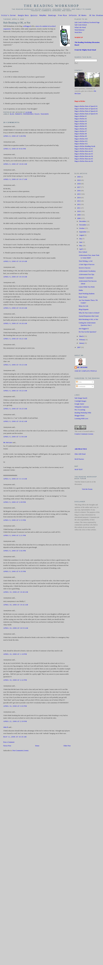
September (83, 232)
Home (37, 746)
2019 (79, 181)
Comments (80, 387)
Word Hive (78, 33)
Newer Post (7, 746)
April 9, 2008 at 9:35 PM (14, 572)
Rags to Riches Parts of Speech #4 (86, 114)
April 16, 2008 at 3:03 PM (15, 706)
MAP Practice (79, 459)
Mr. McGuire (7, 443)
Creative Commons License (84, 434)
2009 (79, 215)
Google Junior (79, 404)
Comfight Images (80, 401)
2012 (79, 205)
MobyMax (42, 16)
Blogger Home (80, 416)
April (81, 249)
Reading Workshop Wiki (83, 413)
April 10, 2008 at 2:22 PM (15, 680)
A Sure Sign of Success (86, 265)
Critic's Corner (8, 16)
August (81, 235)
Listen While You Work (87, 287)
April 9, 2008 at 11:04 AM (15, 437)
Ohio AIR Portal (80, 454)
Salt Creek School (81, 25)
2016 (79, 191)
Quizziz (34, 16)
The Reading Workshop (51, 6)
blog (12, 114)
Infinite (73, 16)
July (80, 239)
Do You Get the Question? (87, 332)
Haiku (81, 291)
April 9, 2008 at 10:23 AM (15, 365)
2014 (79, 198)
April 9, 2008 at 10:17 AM (15, 180)
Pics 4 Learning (80, 410)
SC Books (82, 16)
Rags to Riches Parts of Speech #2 (86, 109)
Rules (37, 114)
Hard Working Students (87, 294)
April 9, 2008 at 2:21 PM (14, 536)
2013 (79, 201)
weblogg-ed (27, 26)
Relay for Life (83, 306)
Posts (79, 382)
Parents (18, 114)
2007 (79, 348)
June (81, 242)
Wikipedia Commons (82, 407)
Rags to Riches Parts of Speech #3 (86, 111)
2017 (79, 188)
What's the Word (80, 28)
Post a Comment (8, 742)
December (82, 222)
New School (83, 252)
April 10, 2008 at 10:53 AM (15, 628)
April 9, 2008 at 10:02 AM (15, 164)
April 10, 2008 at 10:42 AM (15, 605)
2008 (79, 219)
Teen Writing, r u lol (85, 261)
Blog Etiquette (84, 310)
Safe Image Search (81, 398)
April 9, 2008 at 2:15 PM (14, 520)
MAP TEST (79, 470)
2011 (79, 208)
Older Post (67, 746)
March (81, 337)
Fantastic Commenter (86, 278)
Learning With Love (81, 419)
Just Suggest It (84, 329)
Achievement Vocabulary (87, 271)
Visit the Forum (87, 489)
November (83, 225)
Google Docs (23, 16)
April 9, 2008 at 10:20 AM (15, 308)
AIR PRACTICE (81, 449)
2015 (79, 194)
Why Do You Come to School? (89, 313)
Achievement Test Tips (86, 275)
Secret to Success (84, 268)
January (82, 343)
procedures (28, 114)
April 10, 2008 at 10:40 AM (15, 592)
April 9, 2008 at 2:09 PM (14, 502)
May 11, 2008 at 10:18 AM (15, 737)
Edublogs (52, 16)
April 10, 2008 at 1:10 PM (15, 654)
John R (5, 728)
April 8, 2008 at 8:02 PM (14, 149)
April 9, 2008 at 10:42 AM (15, 422)
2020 (79, 177)
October (82, 229)
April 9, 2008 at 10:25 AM (15, 409)
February (82, 340)
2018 (79, 184)
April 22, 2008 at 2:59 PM (15, 722)
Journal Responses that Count (89, 316)
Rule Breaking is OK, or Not (16, 23)
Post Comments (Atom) (20, 751)
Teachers (45, 114)
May (81, 246)
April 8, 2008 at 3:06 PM (14, 136)
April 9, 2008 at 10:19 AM (15, 277)
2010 (79, 212)
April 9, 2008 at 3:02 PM (14, 551)
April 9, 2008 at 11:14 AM (15, 479)
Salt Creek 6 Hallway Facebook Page (87, 23)
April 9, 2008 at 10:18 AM (15, 262)
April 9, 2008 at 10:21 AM (15, 339)
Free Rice (62, 16)
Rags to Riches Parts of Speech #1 (86, 107)
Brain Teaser (83, 297)
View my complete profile (86, 371)
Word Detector (80, 30)
